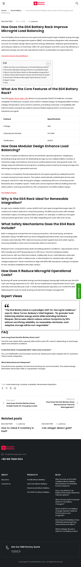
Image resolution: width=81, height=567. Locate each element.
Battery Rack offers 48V (18, 98)
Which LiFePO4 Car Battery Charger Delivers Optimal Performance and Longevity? (66, 512)
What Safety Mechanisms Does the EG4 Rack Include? (27, 75)
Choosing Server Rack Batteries (14, 56)
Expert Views (9, 80)
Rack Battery (16, 10)
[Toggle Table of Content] (47, 63)
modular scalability (28, 384)
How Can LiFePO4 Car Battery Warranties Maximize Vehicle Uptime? (67, 492)
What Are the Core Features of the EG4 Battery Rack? (26, 67)
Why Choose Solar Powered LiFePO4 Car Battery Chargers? (67, 501)
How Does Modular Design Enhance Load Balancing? (26, 70)
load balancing (12, 384)
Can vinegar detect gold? (57, 428)
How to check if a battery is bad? (17, 429)
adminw (34, 21)
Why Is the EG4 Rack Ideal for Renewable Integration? (26, 72)
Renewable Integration (46, 384)
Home (4, 10)
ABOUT (4, 474)
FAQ (6, 83)
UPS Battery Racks (8, 192)
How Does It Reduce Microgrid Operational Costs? (25, 77)
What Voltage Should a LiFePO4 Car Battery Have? (66, 530)
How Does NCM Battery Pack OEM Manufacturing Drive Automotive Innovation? (67, 522)
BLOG (58, 474)
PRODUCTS (32, 474)
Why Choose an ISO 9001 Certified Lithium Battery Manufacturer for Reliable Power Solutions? (66, 482)
